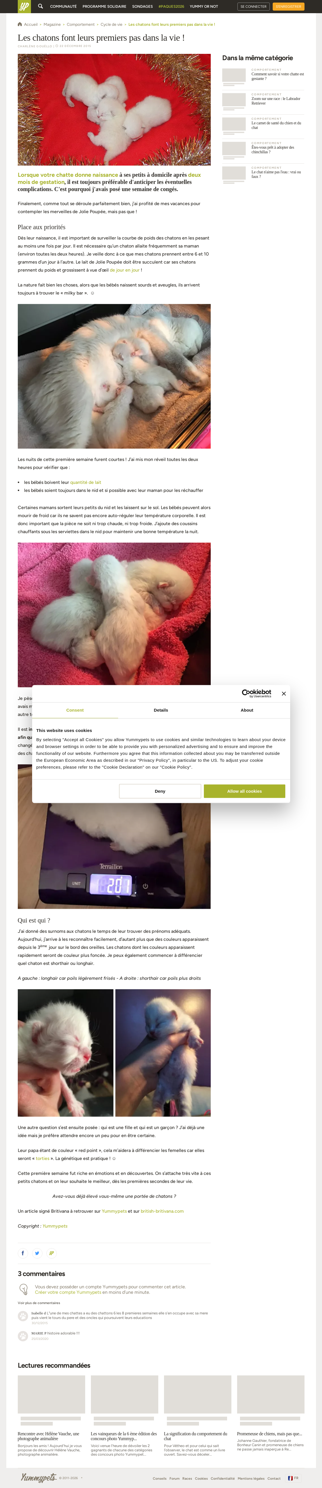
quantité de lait (85, 482)
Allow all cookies (244, 791)
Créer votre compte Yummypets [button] (68, 1292)
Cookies (201, 1479)
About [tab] (247, 710)
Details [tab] (161, 710)
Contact (274, 1479)
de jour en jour (125, 270)
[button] (23, 1253)
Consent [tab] (75, 710)
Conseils (160, 1479)
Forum (174, 1479)
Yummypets (114, 1211)
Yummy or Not (204, 6)
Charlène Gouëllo (35, 46)
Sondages (142, 6)
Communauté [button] (63, 6)
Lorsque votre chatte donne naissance (68, 174)
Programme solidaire (104, 6)
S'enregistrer (288, 7)
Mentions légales (251, 1479)
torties (42, 1158)
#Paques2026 (171, 6)
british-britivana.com (162, 1211)
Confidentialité (223, 1479)
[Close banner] (284, 694)
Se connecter (254, 7)
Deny (160, 791)
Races (187, 1479)
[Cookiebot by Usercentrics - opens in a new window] (246, 693)
